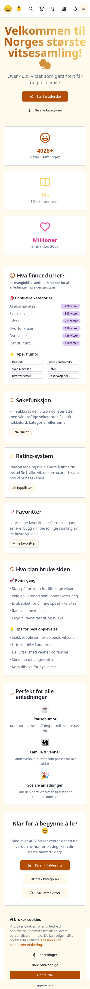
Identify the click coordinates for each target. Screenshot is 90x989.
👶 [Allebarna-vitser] (19, 9)
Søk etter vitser (45, 893)
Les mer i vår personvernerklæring (35, 942)
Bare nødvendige (45, 965)
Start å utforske (45, 96)
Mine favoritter (24, 543)
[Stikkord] (75, 9)
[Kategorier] (64, 9)
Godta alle (45, 975)
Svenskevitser (21, 313)
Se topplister (22, 487)
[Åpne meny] (83, 8)
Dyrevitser (18, 335)
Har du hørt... (21, 343)
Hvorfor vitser (21, 328)
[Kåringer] (53, 9)
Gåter (14, 321)
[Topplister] (41, 9)
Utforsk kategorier (45, 879)
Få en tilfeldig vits (45, 865)
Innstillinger (45, 955)
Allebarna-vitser (23, 306)
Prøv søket (20, 432)
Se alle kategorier (45, 110)
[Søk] (30, 9)
